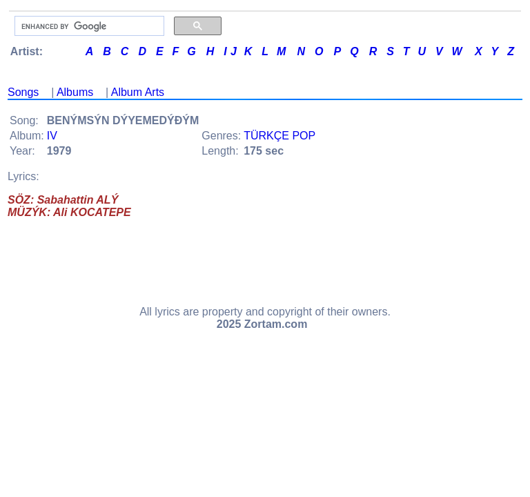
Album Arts (137, 92)
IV (52, 136)
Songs (23, 92)
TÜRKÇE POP (279, 136)
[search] (88, 26)
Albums (75, 92)
